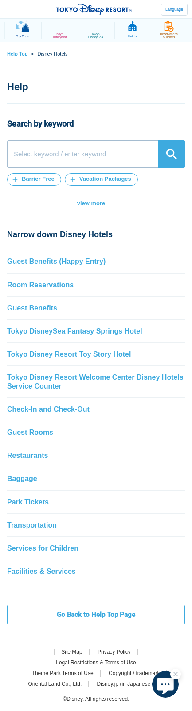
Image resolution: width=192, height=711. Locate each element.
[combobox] (96, 154)
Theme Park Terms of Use (63, 673)
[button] (34, 179)
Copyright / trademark (134, 673)
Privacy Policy (114, 652)
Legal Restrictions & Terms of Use (96, 662)
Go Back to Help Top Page (96, 615)
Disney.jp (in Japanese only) (130, 684)
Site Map (71, 652)
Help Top (17, 53)
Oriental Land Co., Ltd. (55, 684)
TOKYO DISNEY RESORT (94, 9)
